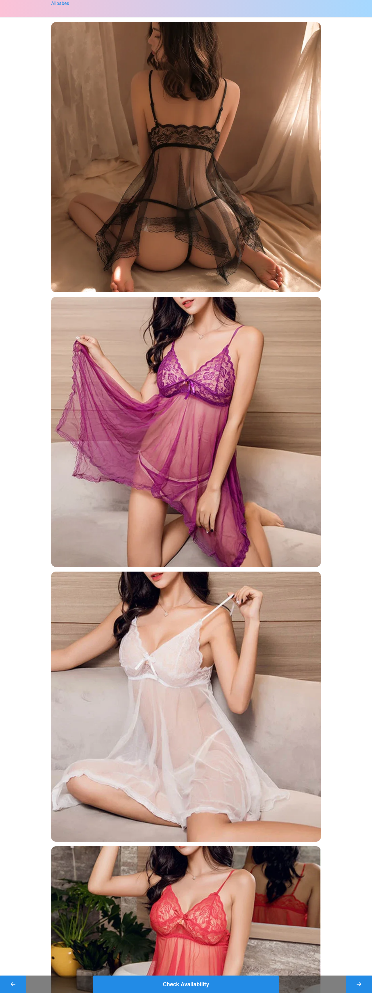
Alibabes (60, 3)
